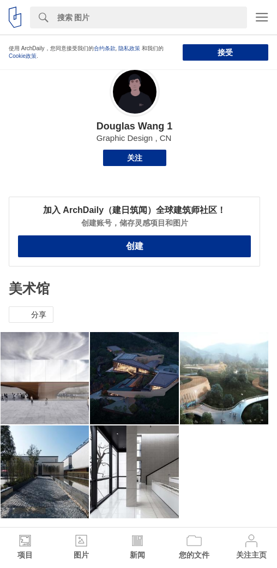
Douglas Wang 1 (134, 126)
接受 (225, 52)
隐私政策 (129, 48)
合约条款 (105, 48)
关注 (134, 157)
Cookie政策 (23, 56)
